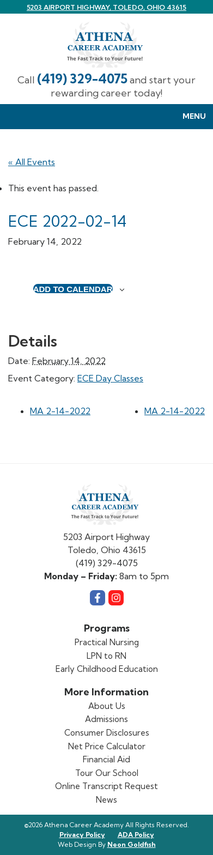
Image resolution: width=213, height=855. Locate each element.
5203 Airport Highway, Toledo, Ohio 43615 (106, 7)
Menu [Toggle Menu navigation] (188, 117)
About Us (106, 706)
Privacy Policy (82, 834)
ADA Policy (136, 834)
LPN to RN (106, 656)
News (106, 800)
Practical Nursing (107, 642)
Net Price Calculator (106, 746)
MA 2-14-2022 (60, 410)
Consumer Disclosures (106, 732)
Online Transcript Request (106, 786)
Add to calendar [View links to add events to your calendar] (73, 288)
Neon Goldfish (131, 844)
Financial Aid (106, 759)
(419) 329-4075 (82, 79)
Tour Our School (106, 773)
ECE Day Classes (110, 378)
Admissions (106, 719)
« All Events (31, 161)
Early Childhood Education (107, 669)
